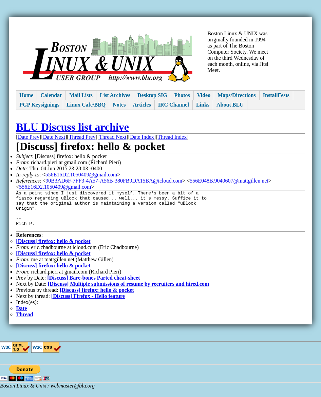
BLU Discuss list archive (72, 127)
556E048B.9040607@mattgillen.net (229, 181)
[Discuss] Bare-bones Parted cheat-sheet (93, 286)
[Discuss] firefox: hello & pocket (53, 249)
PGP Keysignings (39, 105)
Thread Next (112, 137)
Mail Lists (81, 95)
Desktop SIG (152, 95)
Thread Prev (82, 137)
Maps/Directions (237, 95)
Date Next (54, 137)
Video (203, 95)
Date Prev (29, 137)
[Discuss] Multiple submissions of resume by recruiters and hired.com (128, 292)
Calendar (51, 95)
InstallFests (276, 95)
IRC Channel (173, 105)
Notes (119, 105)
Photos (182, 95)
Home (26, 95)
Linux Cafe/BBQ (86, 105)
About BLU (230, 105)
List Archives (115, 95)
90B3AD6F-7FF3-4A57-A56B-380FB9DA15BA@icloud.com (113, 181)
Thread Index (172, 137)
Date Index (142, 137)
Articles (142, 105)
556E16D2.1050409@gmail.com (81, 174)
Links (202, 105)
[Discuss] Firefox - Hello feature (88, 304)
